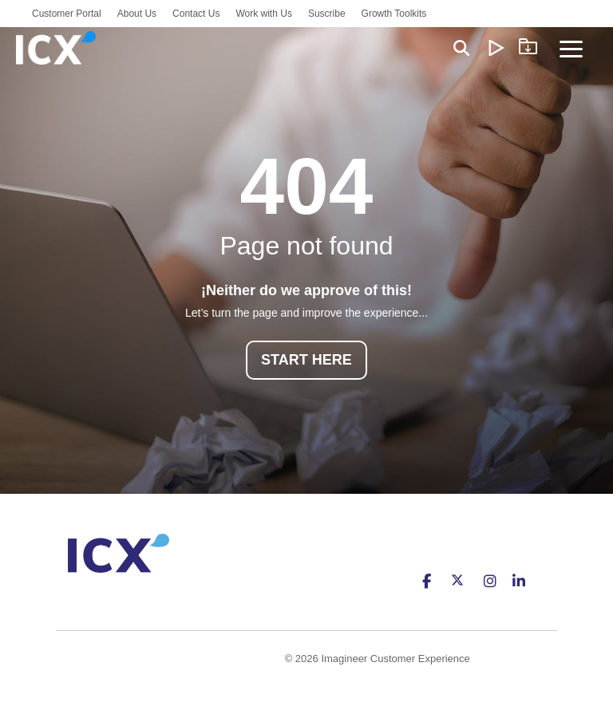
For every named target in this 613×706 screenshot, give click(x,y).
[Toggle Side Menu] (571, 48)
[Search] (461, 47)
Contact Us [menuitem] (195, 13)
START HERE (306, 360)
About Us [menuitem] (136, 13)
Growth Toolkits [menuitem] (394, 13)
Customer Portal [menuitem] (66, 13)
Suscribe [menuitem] (327, 13)
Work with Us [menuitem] (263, 13)
